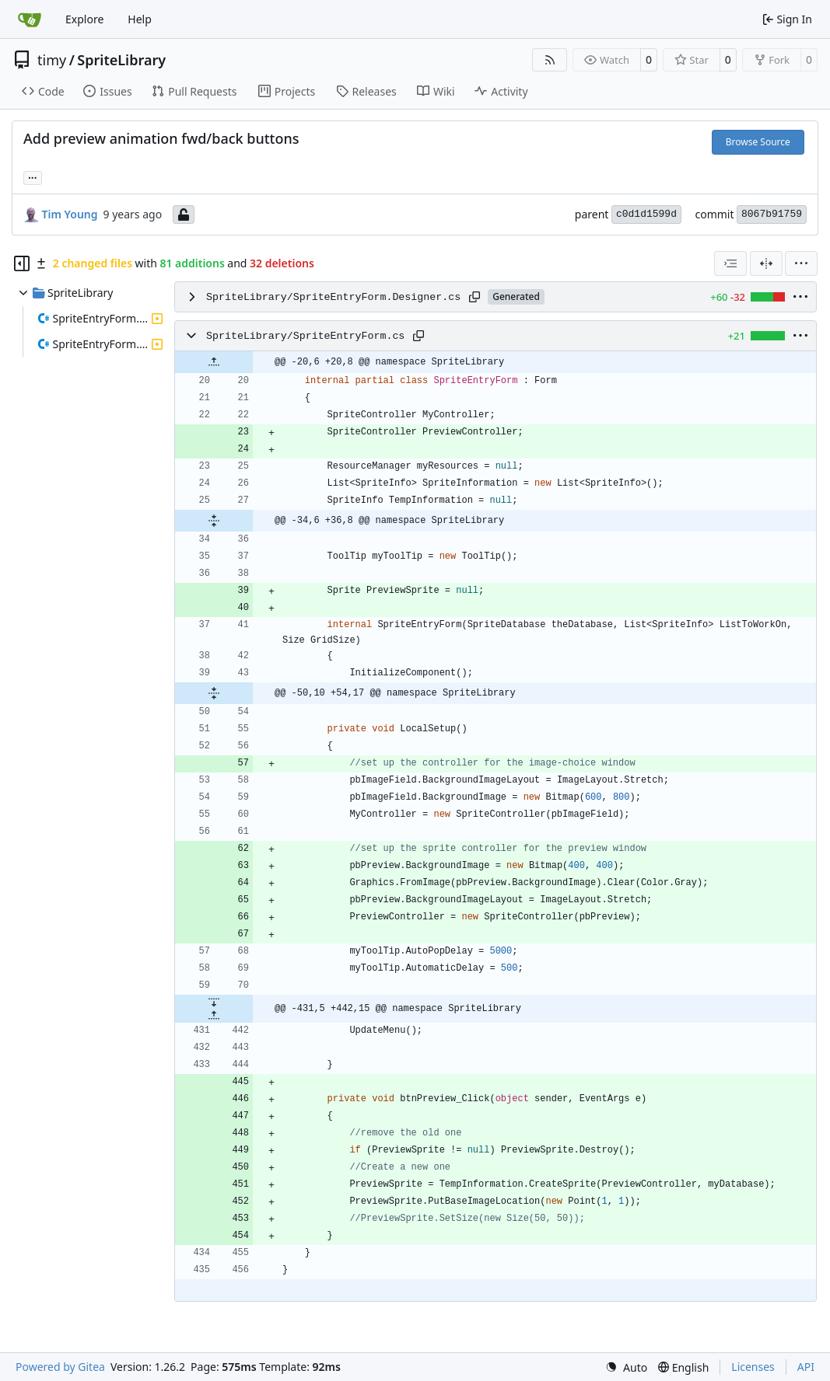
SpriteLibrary (121, 60)
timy (51, 60)
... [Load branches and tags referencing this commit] (32, 176)
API (805, 1366)
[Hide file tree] (22, 263)
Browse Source (758, 141)
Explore (84, 19)
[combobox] (730, 263)
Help (140, 19)
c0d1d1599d (646, 214)
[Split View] (766, 263)
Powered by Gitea (60, 1366)
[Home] (29, 19)
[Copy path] (474, 297)
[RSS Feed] (550, 59)
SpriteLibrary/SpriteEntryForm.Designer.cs (333, 297)
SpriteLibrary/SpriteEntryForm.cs (305, 336)
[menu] (801, 263)
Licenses (753, 1366)
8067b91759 (771, 214)
